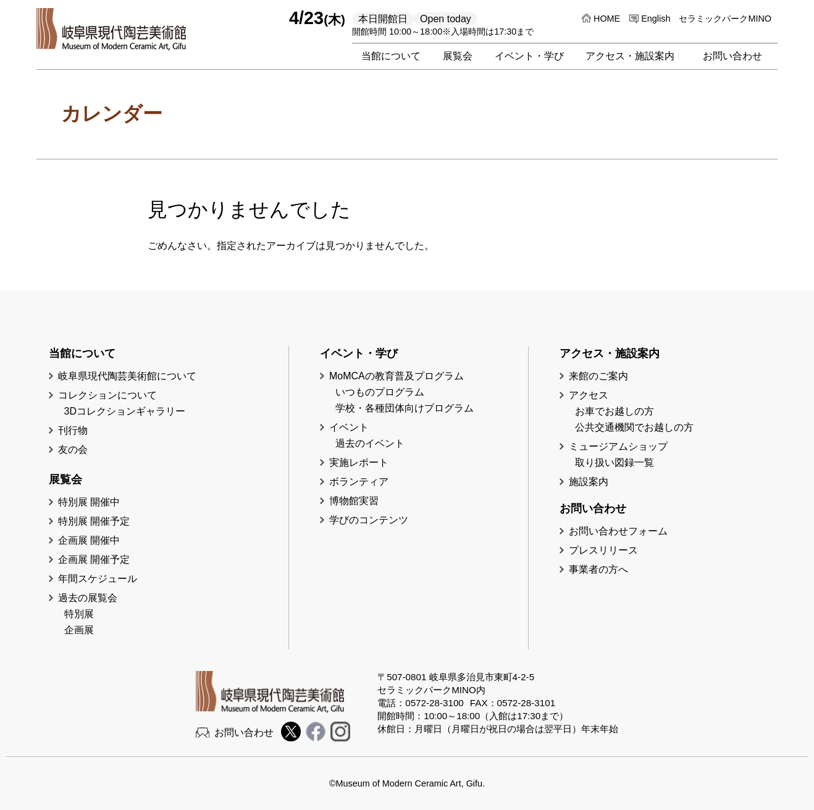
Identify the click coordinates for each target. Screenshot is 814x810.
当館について (391, 56)
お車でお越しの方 (614, 411)
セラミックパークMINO (725, 18)
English (655, 18)
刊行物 (73, 430)
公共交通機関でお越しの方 (634, 427)
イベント (349, 427)
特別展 (79, 614)
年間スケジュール (97, 578)
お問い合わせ (732, 56)
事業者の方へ (598, 569)
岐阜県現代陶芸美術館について (127, 376)
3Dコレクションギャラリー (124, 411)
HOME (607, 18)
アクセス (588, 395)
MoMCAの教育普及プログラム (396, 376)
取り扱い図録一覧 (614, 462)
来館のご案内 (598, 376)
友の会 (73, 449)
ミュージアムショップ (618, 446)
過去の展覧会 (87, 598)
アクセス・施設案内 (629, 56)
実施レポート (358, 462)
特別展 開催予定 (94, 521)
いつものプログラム (379, 392)
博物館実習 (358, 501)
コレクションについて (107, 395)
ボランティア (358, 481)
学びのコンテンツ (368, 520)
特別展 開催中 (89, 502)
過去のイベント (370, 443)
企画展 (79, 630)
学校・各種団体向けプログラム (404, 408)
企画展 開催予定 (94, 559)
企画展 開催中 (89, 540)
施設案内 (588, 481)
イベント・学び (529, 56)
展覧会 (457, 56)
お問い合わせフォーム (618, 531)
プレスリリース (603, 550)
